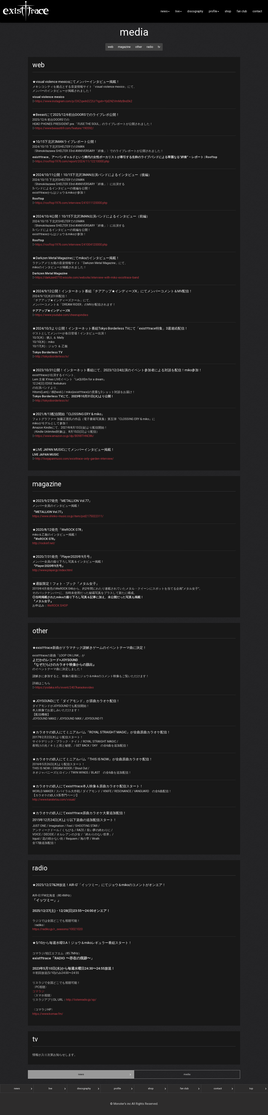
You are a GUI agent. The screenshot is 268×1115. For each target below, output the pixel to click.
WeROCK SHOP (57, 605)
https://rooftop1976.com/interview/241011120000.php (71, 203)
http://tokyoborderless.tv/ (52, 356)
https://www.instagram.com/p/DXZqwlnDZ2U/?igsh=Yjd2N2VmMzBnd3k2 (83, 101)
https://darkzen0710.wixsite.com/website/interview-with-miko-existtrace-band (87, 277)
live (178, 11)
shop (228, 11)
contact (259, 11)
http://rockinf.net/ (43, 543)
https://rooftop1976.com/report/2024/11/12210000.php (72, 161)
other (138, 47)
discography (195, 11)
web (110, 47)
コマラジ (38, 991)
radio (150, 47)
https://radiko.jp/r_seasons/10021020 (57, 929)
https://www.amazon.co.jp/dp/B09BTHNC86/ (64, 436)
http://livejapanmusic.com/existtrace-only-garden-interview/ (74, 458)
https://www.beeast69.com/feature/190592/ (64, 128)
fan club (242, 11)
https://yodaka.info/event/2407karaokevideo (64, 687)
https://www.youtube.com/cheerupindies (61, 315)
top (251, 1088)
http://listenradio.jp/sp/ (81, 999)
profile (214, 11)
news (165, 11)
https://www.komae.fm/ (47, 1014)
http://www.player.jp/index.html (52, 570)
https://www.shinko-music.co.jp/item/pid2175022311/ (67, 516)
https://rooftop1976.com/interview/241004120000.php (71, 244)
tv (159, 47)
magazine (124, 47)
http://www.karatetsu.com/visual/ (54, 799)
